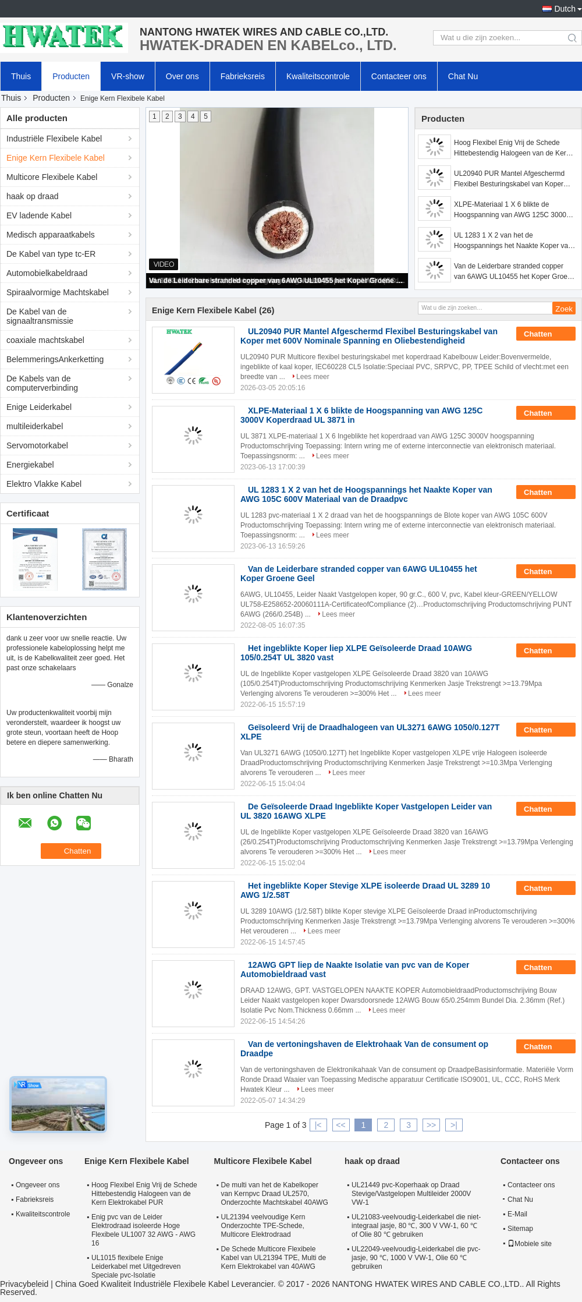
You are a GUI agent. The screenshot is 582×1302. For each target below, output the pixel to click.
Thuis (21, 76)
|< (318, 1125)
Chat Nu (463, 76)
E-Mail (517, 1214)
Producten (71, 76)
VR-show (127, 76)
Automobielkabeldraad (46, 273)
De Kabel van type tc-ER (50, 254)
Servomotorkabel (37, 445)
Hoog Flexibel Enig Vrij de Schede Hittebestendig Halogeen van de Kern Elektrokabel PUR (512, 148)
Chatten (546, 334)
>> (431, 1125)
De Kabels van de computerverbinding (42, 383)
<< (340, 1125)
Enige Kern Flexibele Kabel (55, 157)
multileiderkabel (34, 426)
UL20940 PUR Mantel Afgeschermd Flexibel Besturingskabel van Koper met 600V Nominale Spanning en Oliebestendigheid (509, 179)
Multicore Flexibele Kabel (51, 177)
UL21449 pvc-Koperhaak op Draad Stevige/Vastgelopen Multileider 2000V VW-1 (411, 1194)
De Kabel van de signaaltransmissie (39, 316)
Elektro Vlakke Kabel (43, 484)
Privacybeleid (24, 1284)
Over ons (182, 76)
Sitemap (520, 1229)
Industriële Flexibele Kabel (54, 138)
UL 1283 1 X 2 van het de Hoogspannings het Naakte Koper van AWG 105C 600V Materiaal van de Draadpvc (513, 241)
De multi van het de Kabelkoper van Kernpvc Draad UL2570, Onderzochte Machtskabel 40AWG (274, 1194)
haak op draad (32, 196)
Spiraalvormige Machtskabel (57, 292)
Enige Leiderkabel (39, 407)
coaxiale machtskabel (45, 340)
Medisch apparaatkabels (50, 234)
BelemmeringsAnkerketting (55, 359)
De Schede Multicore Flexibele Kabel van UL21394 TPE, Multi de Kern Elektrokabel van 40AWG (274, 1258)
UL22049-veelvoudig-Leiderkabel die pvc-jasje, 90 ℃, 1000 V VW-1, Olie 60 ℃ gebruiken (416, 1258)
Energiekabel (30, 464)
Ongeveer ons (37, 1185)
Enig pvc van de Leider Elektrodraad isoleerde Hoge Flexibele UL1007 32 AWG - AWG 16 (143, 1230)
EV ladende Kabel (39, 215)
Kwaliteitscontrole (318, 76)
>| (453, 1125)
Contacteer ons (399, 76)
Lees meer (312, 377)
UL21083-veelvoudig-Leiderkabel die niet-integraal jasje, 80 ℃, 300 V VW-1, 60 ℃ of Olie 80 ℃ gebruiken (416, 1226)
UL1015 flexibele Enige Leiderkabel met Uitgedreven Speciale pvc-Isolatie (135, 1266)
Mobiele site (530, 1244)
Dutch (565, 8)
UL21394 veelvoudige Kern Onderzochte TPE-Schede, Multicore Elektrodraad (263, 1226)
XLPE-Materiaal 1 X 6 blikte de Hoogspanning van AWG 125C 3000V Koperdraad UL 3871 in (512, 210)
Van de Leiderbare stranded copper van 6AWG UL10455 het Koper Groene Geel (277, 281)
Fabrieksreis (243, 76)
